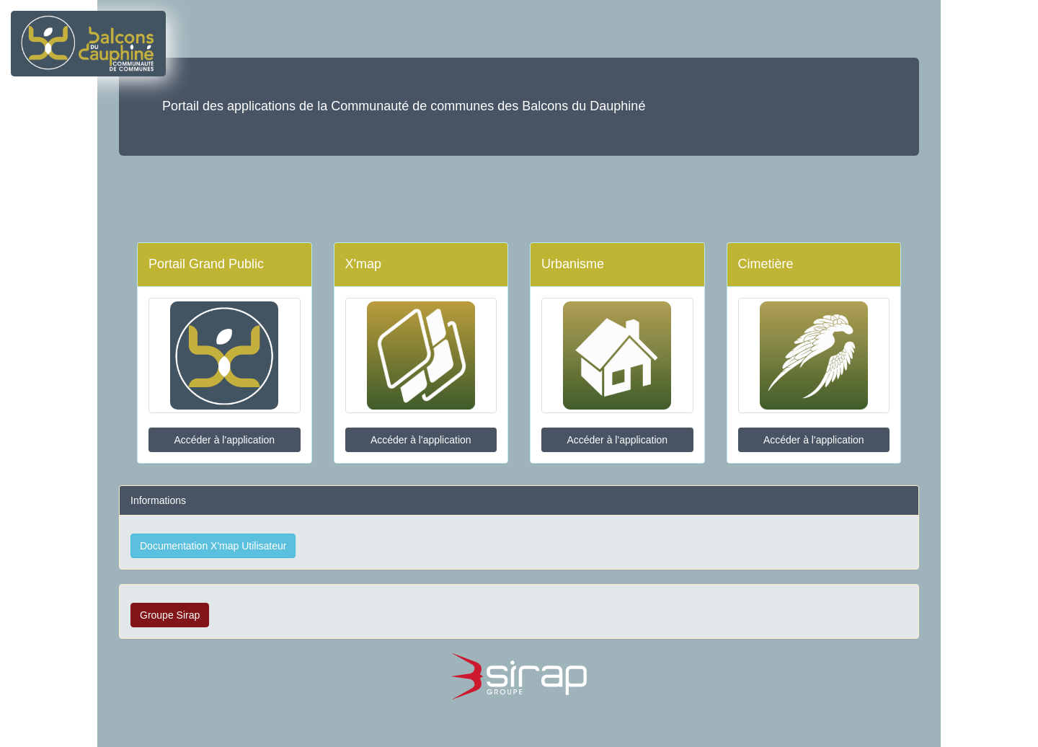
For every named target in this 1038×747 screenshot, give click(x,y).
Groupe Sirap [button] (170, 615)
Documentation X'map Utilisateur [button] (213, 546)
